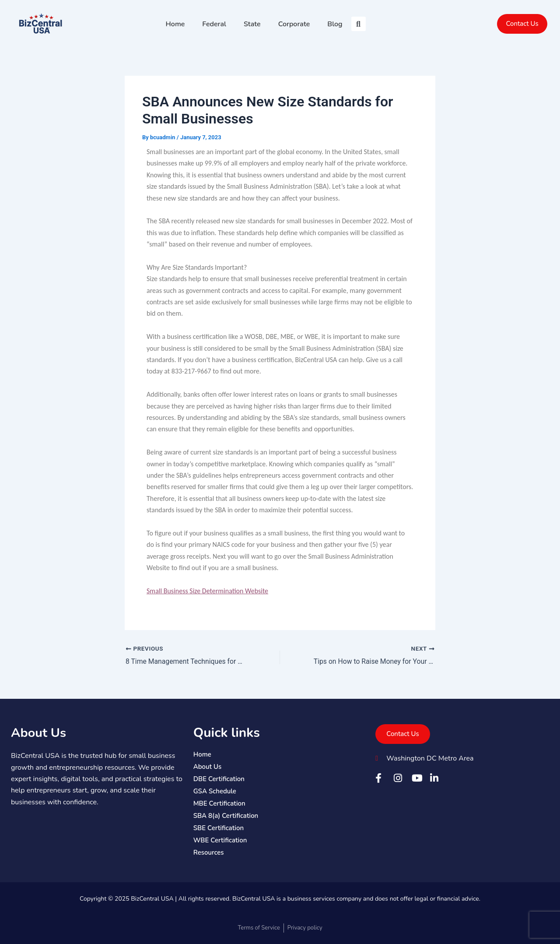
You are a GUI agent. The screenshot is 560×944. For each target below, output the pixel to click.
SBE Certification (218, 828)
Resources (208, 852)
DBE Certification (219, 779)
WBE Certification (220, 840)
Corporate (294, 24)
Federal (214, 24)
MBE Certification (219, 803)
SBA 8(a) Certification (226, 815)
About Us (39, 733)
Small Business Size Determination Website (207, 591)
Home (175, 24)
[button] (358, 24)
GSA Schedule (214, 791)
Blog (334, 24)
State (252, 24)
